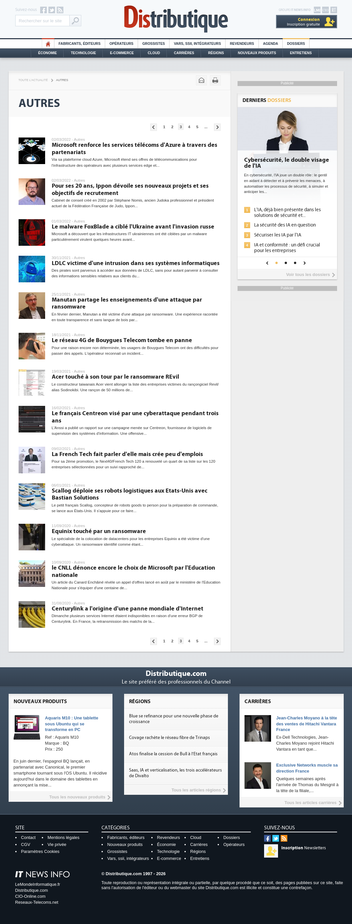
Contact (28, 837)
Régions (216, 53)
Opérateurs (121, 44)
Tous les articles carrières (311, 802)
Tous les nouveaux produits (77, 796)
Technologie (83, 53)
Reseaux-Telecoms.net (36, 902)
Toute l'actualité (33, 80)
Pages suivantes (217, 127)
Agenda (270, 44)
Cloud (154, 53)
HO (48, 43)
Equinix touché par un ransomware (99, 531)
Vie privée (56, 844)
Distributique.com (31, 890)
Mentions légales (63, 837)
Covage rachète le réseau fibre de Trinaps (169, 737)
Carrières (184, 53)
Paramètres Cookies (40, 851)
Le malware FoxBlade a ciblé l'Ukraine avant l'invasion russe (133, 226)
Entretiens (301, 53)
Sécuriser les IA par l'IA (277, 235)
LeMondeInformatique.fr (37, 884)
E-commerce (122, 53)
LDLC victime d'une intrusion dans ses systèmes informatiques (136, 263)
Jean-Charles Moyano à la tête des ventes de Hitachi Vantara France (306, 723)
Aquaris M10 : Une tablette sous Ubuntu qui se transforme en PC (72, 723)
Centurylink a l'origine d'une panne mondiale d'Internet (127, 608)
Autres (62, 80)
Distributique (176, 19)
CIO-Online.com (30, 896)
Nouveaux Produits (257, 53)
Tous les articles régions (196, 789)
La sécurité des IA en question (285, 225)
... (206, 127)
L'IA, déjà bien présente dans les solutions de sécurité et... (287, 212)
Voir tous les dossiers (308, 274)
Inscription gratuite (303, 22)
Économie (47, 53)
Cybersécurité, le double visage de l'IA (286, 163)
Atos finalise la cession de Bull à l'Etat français (173, 754)
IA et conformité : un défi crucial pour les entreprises (287, 247)
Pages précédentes (153, 127)
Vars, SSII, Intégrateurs (197, 44)
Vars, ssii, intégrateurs (128, 858)
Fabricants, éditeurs (80, 44)
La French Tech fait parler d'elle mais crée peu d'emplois (127, 454)
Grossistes (153, 44)
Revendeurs (242, 44)
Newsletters (303, 848)
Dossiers (296, 44)
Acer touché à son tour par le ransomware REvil (115, 376)
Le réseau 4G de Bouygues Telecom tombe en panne (122, 340)
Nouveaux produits (125, 844)
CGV (25, 844)
